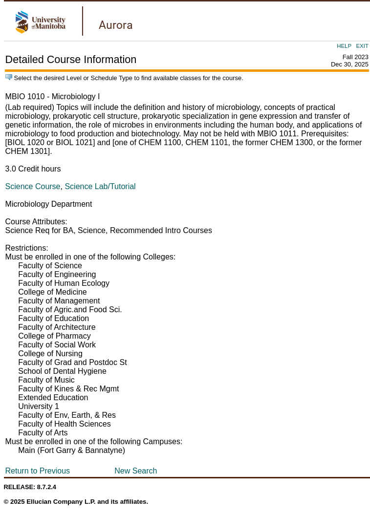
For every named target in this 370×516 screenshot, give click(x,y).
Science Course (33, 186)
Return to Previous (37, 471)
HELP (344, 46)
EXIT (362, 46)
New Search (135, 471)
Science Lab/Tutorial (100, 186)
